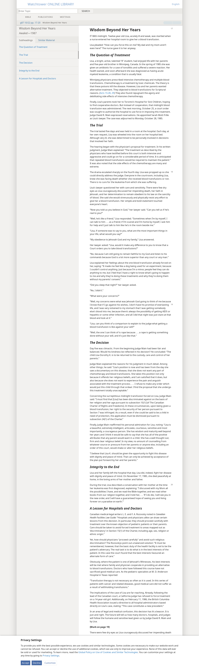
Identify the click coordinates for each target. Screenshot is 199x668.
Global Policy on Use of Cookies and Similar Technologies (108, 652)
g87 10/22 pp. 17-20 (28, 22)
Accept (25, 662)
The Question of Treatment (33, 46)
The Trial (23, 54)
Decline (37, 662)
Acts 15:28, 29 (107, 93)
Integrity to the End (29, 70)
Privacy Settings (51, 655)
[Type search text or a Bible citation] (46, 11)
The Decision (25, 62)
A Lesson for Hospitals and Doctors (37, 78)
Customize (50, 662)
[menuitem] (179, 11)
